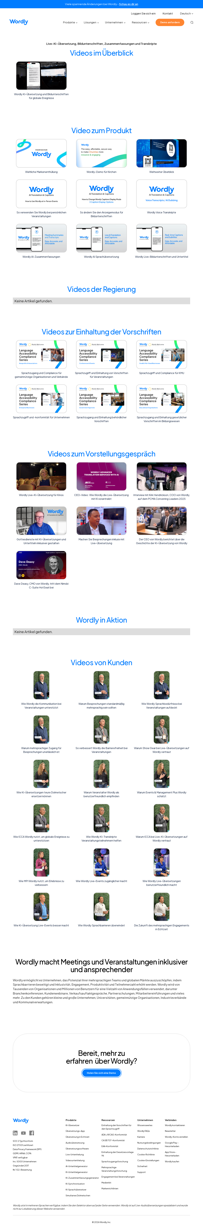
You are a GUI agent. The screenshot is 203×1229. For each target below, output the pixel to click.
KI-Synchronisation (75, 1183)
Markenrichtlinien (110, 1188)
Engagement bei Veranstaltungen (118, 1176)
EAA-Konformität (110, 1146)
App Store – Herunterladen (172, 1154)
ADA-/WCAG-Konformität (114, 1134)
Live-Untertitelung (75, 1154)
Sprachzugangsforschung (115, 1161)
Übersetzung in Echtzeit (77, 1137)
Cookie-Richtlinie (146, 1154)
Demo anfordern (170, 22)
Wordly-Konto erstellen (176, 1137)
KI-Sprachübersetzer (76, 1189)
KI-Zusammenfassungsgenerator (82, 1178)
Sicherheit (142, 1166)
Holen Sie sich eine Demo (101, 1072)
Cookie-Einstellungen (148, 1160)
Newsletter (170, 1131)
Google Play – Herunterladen (172, 1144)
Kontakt (168, 13)
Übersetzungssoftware (77, 1148)
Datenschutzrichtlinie (148, 1148)
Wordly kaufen (172, 1161)
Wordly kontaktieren (175, 1125)
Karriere (141, 1137)
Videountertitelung (75, 1160)
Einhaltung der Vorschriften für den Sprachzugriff (116, 1127)
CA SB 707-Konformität (113, 1140)
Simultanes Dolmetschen (78, 1195)
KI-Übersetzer (72, 1125)
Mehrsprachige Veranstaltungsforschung (114, 1169)
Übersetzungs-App (75, 1131)
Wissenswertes (144, 1125)
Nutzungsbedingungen (149, 1142)
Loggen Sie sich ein (143, 13)
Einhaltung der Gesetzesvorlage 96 (118, 1154)
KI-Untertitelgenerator (77, 1172)
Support (141, 1172)
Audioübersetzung (75, 1142)
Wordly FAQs (143, 1131)
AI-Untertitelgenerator (77, 1166)
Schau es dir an (128, 4)
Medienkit (106, 1182)
